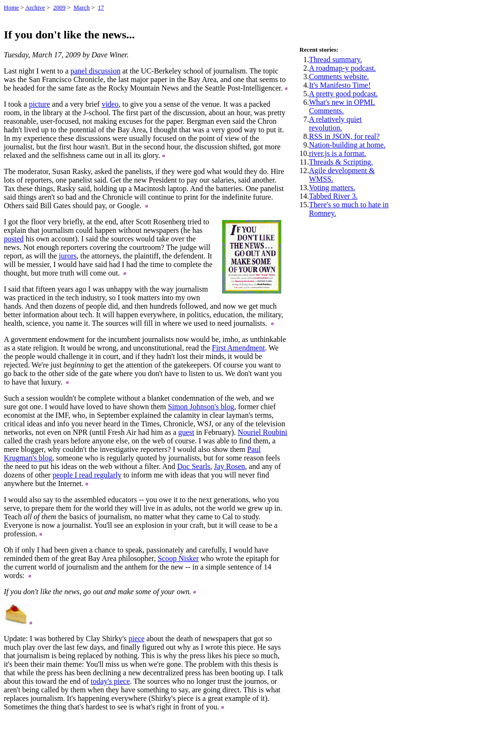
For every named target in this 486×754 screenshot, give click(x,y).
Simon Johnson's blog (201, 407)
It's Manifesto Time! (340, 85)
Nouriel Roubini (262, 432)
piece (137, 638)
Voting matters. (332, 188)
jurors (67, 256)
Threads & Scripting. (341, 162)
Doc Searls (193, 466)
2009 (59, 7)
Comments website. (339, 77)
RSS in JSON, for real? (344, 136)
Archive (35, 7)
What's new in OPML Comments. (342, 106)
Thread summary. (335, 59)
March (82, 7)
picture (39, 104)
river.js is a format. (337, 153)
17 (101, 7)
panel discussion (95, 71)
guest (186, 432)
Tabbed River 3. (333, 196)
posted (14, 239)
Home (11, 7)
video (110, 104)
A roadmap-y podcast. (342, 68)
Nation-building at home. (347, 145)
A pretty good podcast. (343, 94)
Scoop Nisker (178, 558)
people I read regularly (87, 475)
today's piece (110, 681)
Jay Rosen (229, 466)
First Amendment (238, 348)
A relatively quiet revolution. (335, 123)
